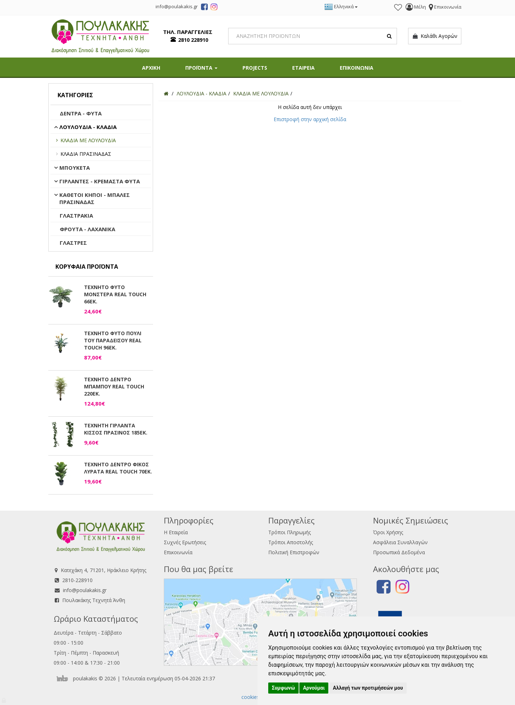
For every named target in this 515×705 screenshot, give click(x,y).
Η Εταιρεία (176, 532)
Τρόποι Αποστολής (290, 542)
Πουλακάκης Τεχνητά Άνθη (93, 600)
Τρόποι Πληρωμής (289, 532)
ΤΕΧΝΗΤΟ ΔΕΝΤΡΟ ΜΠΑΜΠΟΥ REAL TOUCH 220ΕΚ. (114, 386)
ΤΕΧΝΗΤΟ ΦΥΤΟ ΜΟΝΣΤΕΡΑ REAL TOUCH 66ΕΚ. (115, 294)
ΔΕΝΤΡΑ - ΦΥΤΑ (81, 113)
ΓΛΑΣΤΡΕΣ (73, 242)
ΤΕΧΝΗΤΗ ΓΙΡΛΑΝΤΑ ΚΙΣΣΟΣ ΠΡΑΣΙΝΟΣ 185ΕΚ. (115, 429)
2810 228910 (193, 39)
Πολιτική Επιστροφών (293, 552)
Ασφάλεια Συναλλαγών (400, 542)
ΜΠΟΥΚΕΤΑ (74, 167)
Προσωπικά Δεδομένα (399, 552)
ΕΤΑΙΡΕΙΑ (303, 67)
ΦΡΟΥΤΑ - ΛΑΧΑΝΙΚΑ (87, 229)
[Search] (312, 36)
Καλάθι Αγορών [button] (434, 36)
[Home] (166, 93)
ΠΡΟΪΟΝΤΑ (201, 67)
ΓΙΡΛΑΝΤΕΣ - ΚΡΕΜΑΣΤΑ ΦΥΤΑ (99, 181)
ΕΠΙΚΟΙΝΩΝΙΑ (356, 67)
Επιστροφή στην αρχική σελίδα (310, 119)
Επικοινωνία (178, 552)
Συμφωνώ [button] (283, 688)
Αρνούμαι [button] (314, 688)
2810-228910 (77, 580)
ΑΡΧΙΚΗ (151, 67)
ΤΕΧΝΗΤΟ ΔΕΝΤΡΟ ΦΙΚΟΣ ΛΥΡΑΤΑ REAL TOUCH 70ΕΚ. (118, 468)
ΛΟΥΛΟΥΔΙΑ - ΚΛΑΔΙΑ (88, 126)
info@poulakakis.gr (85, 590)
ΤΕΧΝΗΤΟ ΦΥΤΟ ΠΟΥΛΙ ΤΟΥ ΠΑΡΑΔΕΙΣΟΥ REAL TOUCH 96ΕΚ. (113, 340)
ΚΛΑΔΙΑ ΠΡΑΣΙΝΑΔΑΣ (85, 153)
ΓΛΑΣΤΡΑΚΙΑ (76, 215)
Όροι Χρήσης (388, 532)
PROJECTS (254, 67)
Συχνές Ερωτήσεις (185, 542)
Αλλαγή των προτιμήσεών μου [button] (368, 688)
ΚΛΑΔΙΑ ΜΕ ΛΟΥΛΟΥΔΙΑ (88, 140)
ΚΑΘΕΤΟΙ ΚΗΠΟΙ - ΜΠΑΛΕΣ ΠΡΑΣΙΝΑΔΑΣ (94, 198)
